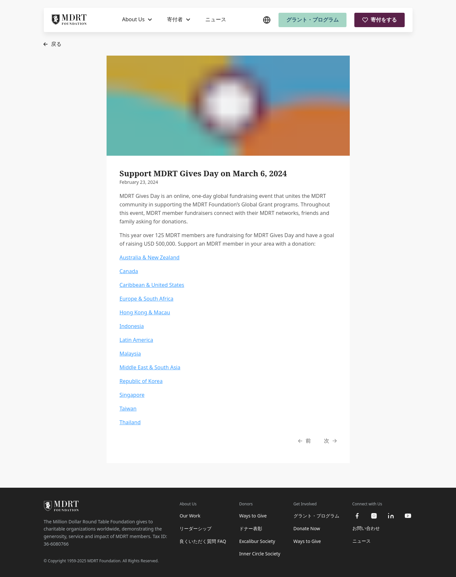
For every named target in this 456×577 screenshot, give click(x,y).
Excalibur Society (257, 541)
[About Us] (137, 19)
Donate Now (307, 528)
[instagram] (374, 515)
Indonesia (132, 326)
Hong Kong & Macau (145, 312)
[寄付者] (178, 19)
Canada (129, 271)
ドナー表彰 (250, 528)
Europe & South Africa (147, 298)
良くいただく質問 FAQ (202, 541)
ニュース (215, 19)
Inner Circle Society (259, 554)
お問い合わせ (366, 528)
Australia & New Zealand (150, 257)
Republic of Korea (141, 381)
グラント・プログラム (312, 19)
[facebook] (357, 515)
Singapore (132, 394)
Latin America (136, 339)
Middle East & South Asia (150, 367)
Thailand (130, 422)
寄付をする (379, 19)
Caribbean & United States (152, 284)
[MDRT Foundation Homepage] (69, 20)
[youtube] (408, 515)
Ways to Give (253, 516)
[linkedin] (391, 515)
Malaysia (130, 353)
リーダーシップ (195, 528)
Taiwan (128, 408)
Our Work (189, 516)
